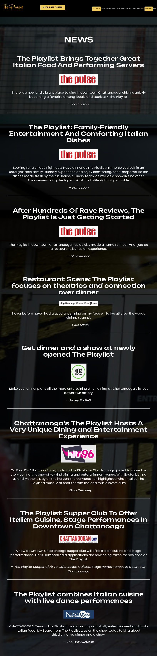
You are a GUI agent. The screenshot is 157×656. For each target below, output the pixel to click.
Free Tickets (95, 10)
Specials (127, 9)
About (102, 9)
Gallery (113, 9)
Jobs (137, 9)
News (141, 9)
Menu (117, 9)
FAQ (153, 9)
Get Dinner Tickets (46, 8)
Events (133, 9)
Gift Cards (147, 10)
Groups (107, 9)
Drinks (122, 9)
